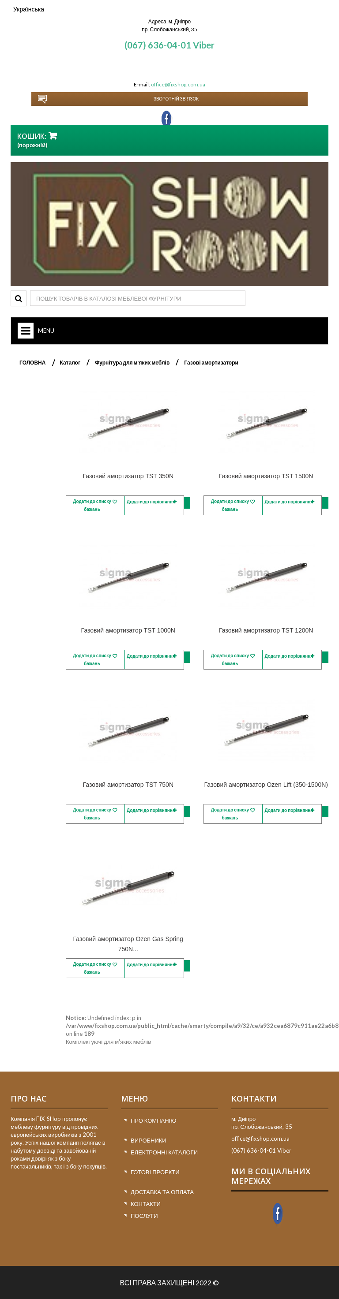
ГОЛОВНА (32, 362)
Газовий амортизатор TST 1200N (266, 630)
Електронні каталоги (164, 1152)
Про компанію (153, 1120)
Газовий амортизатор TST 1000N (128, 630)
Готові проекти (155, 1172)
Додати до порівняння (151, 501)
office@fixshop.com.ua (178, 84)
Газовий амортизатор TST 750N (128, 784)
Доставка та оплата (162, 1191)
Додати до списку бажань (92, 505)
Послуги (144, 1215)
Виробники (148, 1140)
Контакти (146, 1203)
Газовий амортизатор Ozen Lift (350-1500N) (266, 784)
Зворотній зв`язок (176, 98)
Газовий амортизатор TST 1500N (266, 476)
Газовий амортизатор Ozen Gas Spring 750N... (128, 944)
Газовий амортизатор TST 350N (128, 476)
